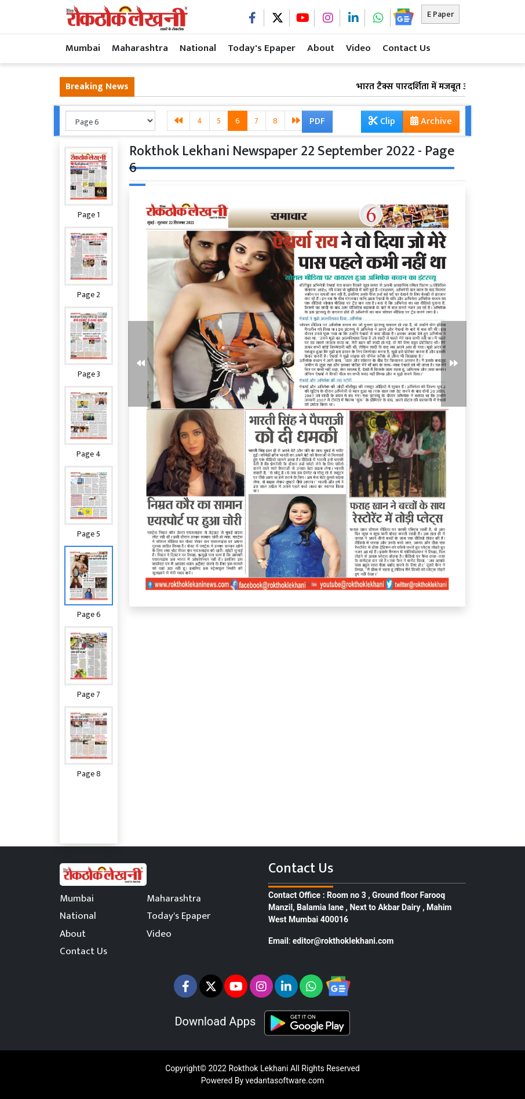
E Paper (440, 14)
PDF (317, 121)
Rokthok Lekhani (258, 1068)
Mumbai (82, 48)
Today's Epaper (262, 48)
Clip (382, 121)
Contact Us (406, 48)
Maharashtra (140, 48)
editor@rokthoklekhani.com (343, 940)
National (198, 48)
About (320, 48)
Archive (427, 123)
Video (358, 48)
